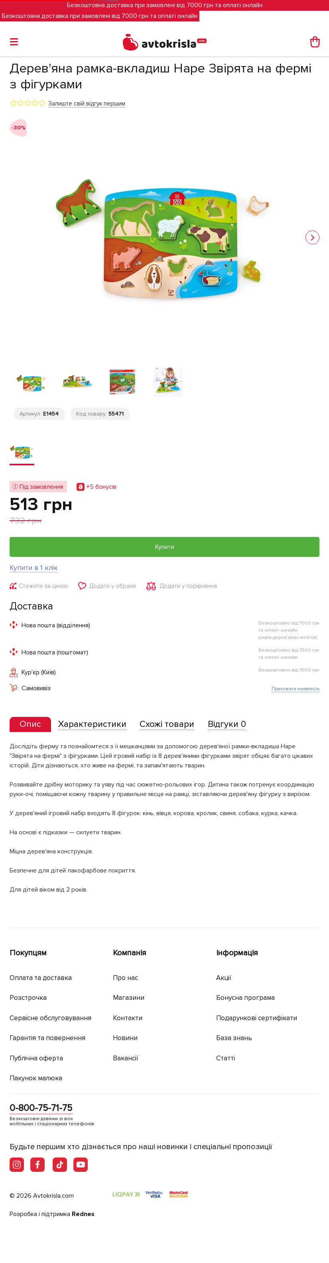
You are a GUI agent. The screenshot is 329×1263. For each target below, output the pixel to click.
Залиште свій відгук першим (86, 103)
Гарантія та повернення (47, 1038)
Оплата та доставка (41, 978)
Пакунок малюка (36, 1078)
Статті (225, 1058)
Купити (164, 547)
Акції (223, 978)
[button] (312, 237)
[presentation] (30, 724)
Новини (125, 1038)
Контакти (127, 1018)
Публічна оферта (36, 1058)
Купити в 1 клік (34, 567)
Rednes (83, 1214)
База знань (234, 1038)
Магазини (128, 998)
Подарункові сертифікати (256, 1018)
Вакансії (125, 1058)
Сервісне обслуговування (50, 1018)
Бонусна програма (245, 998)
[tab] (30, 724)
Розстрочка (28, 998)
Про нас (125, 978)
